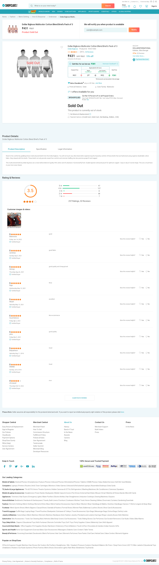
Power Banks (40, 493)
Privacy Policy (6, 561)
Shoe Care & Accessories (112, 508)
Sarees (125, 504)
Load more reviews (79, 398)
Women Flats (77, 508)
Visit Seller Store (138, 56)
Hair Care (58, 533)
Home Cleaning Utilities (93, 500)
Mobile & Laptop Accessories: (13, 493)
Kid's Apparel (107, 522)
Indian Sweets (109, 526)
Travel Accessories (79, 511)
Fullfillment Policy (39, 435)
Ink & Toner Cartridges (40, 486)
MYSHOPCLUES (74, 97)
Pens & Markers (70, 526)
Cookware (70, 500)
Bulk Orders (99, 429)
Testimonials (37, 443)
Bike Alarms (139, 519)
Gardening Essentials (125, 500)
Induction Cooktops (87, 497)
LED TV (129, 545)
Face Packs (82, 533)
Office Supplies (26, 526)
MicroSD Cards (130, 493)
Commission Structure (41, 432)
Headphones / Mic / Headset (67, 545)
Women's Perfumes (70, 533)
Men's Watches (32, 515)
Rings (104, 515)
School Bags (112, 511)
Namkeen (51, 526)
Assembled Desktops (98, 486)
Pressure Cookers (84, 545)
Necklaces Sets (58, 515)
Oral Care (90, 533)
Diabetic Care (72, 530)
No (149, 239)
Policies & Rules (38, 438)
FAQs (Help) (6, 443)
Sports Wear (75, 504)
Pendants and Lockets (86, 515)
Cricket (80, 530)
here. (122, 412)
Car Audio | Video (128, 519)
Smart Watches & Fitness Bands (112, 493)
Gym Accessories (51, 530)
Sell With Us (125, 1)
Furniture (62, 500)
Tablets (83, 482)
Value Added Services (106, 482)
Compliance (48, 561)
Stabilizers (7, 548)
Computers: (6, 486)
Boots (100, 508)
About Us (68, 422)
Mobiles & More (44, 11)
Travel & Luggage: (9, 511)
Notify (134, 30)
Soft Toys (69, 522)
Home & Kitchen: (8, 500)
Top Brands (89, 548)
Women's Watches (45, 515)
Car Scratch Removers (112, 519)
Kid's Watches (123, 515)
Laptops (14, 486)
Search (108, 6)
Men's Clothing (28, 504)
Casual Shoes (42, 508)
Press (97, 432)
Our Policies (6, 432)
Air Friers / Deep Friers (114, 545)
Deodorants (37, 533)
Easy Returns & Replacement (12, 427)
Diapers (19, 522)
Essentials (105, 11)
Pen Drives (76, 493)
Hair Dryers (23, 497)
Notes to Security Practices (34, 561)
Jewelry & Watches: (9, 515)
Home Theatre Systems (42, 489)
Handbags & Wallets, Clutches (103, 504)
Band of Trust (69, 429)
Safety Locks (122, 511)
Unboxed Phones (57, 482)
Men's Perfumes (48, 533)
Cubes (88, 522)
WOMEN (60, 11)
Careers (67, 438)
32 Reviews (89, 52)
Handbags (118, 504)
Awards (67, 435)
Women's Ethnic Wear (42, 504)
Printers (21, 486)
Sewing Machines (101, 497)
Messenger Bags (101, 511)
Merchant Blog (38, 449)
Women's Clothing (15, 504)
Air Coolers (42, 545)
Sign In (154, 6)
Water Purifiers (47, 497)
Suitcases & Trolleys (63, 511)
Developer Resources (41, 451)
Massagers (62, 530)
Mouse (97, 493)
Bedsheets (19, 500)
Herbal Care (99, 533)
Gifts (117, 526)
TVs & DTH (28, 489)
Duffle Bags (20, 511)
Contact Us (134, 1)
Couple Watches (22, 545)
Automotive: (6, 519)
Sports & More (93, 11)
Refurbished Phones (72, 482)
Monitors (52, 486)
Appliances (82, 11)
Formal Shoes (67, 508)
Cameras (112, 489)
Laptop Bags (29, 511)
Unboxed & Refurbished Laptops (78, 486)
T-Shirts (132, 504)
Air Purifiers (51, 545)
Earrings (98, 515)
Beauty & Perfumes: (9, 533)
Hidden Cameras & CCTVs (61, 489)
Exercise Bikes (38, 530)
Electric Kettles (59, 497)
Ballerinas (87, 508)
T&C (87, 100)
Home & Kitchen (70, 11)
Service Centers (8, 446)
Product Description (16, 149)
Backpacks (49, 493)
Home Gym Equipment (24, 530)
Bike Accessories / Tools (20, 519)
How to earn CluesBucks (110, 63)
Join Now (98, 83)
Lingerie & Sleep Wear (144, 504)
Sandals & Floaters (54, 508)
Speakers (120, 489)
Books (45, 526)
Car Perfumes (98, 519)
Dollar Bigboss (73, 49)
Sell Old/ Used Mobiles (123, 482)
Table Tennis (88, 530)
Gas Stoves (33, 545)
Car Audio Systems (25, 548)
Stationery (60, 526)
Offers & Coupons (8, 545)
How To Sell (37, 429)
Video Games (61, 486)
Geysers (112, 497)
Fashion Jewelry (71, 515)
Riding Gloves (87, 519)
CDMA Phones (92, 482)
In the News (68, 432)
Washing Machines (89, 489)
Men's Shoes (49, 548)
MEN (53, 11)
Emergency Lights (35, 497)
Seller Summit (38, 446)
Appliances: (6, 497)
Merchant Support (101, 427)
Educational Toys (29, 522)
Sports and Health (9, 530)
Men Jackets (138, 545)
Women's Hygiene (122, 533)
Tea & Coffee (82, 526)
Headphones (29, 493)
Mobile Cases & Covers (62, 493)
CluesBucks (6, 435)
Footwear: (6, 508)
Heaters (14, 548)
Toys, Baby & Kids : (9, 522)
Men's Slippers (30, 508)
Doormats (106, 500)
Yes (142, 239)
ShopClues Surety (8, 440)
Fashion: (5, 504)
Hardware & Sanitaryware (33, 500)
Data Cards (111, 486)
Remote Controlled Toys (56, 522)
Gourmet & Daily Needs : (11, 526)
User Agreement (8, 449)
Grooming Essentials (24, 533)
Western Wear (86, 504)
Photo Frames (38, 548)
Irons (124, 545)
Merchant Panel (39, 427)
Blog (65, 440)
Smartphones (33, 482)
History (66, 427)
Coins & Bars (21, 515)
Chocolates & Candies (95, 526)
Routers (28, 486)
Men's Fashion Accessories (60, 504)
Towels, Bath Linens (50, 500)
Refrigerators (76, 489)
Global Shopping (125, 11)
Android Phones (21, 482)
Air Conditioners (102, 489)
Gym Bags (90, 511)
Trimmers (15, 497)
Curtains (114, 500)
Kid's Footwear (41, 522)
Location (124, 7)
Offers (113, 11)
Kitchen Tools (79, 500)
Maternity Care (96, 522)
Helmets (47, 519)
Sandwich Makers (98, 545)
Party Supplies (79, 522)
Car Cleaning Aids (36, 519)
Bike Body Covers (57, 519)
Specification (41, 149)
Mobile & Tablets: (8, 482)
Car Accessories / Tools (73, 519)
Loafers (94, 508)
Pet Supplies (37, 526)
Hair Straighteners (72, 497)
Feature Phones (44, 482)
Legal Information (65, 149)
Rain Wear (71, 548)
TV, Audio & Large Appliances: (13, 489)
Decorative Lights (61, 548)
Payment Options (8, 438)
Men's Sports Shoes (17, 508)
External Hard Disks (87, 493)
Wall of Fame (58, 561)
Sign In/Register (8, 429)
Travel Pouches (41, 511)
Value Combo (109, 533)
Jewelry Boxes (112, 515)
